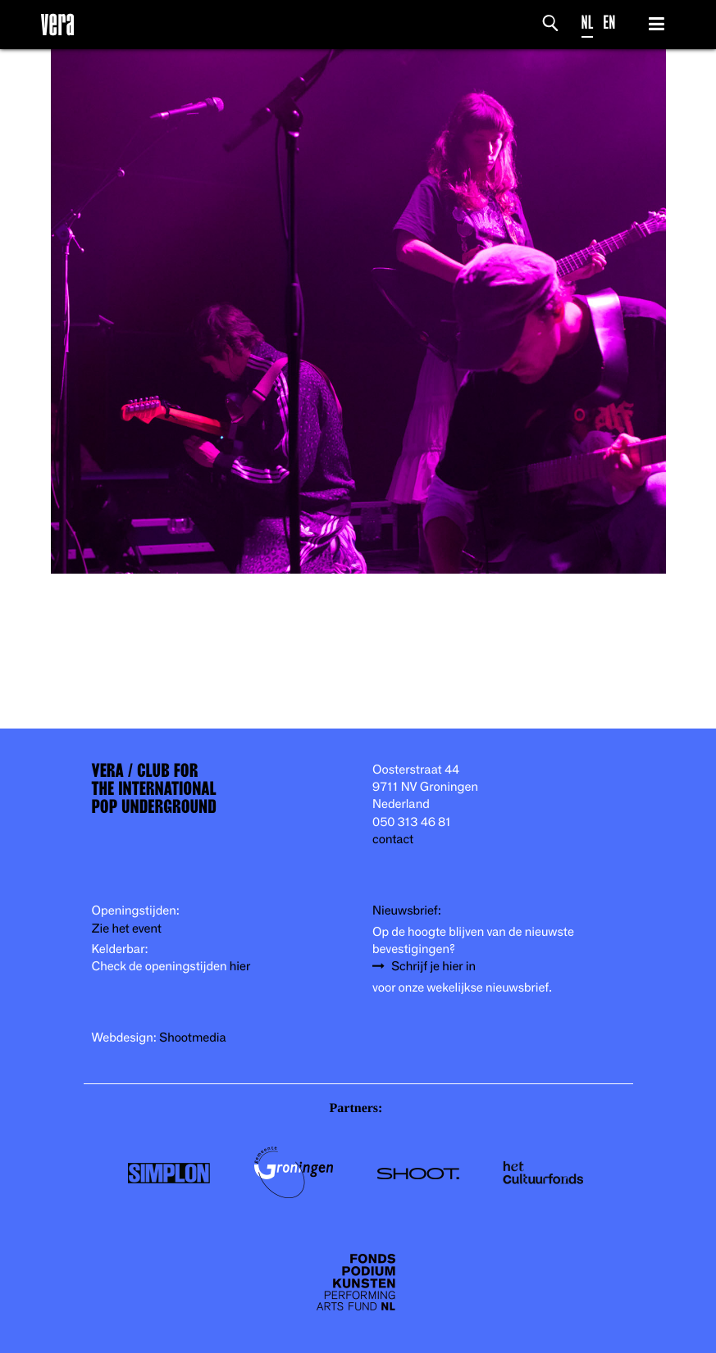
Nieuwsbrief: (406, 910)
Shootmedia (192, 1038)
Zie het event (127, 929)
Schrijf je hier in (433, 966)
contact (392, 839)
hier (240, 966)
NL (587, 22)
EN (609, 22)
